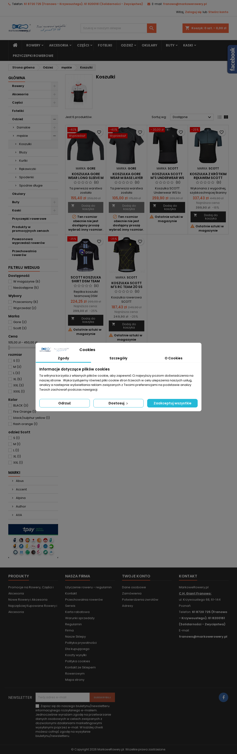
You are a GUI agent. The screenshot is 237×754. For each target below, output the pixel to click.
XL (17, 379)
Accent (21, 489)
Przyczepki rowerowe (33, 55)
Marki (14, 472)
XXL (18, 385)
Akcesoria (58, 45)
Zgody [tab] (63, 358)
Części (83, 45)
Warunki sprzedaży (80, 618)
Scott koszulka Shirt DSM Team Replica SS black (86, 281)
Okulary (149, 45)
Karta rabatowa (77, 612)
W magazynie (26, 281)
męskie (22, 135)
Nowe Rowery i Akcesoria (27, 599)
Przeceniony (25, 302)
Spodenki (26, 177)
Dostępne (192, 117)
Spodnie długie (31, 185)
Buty (170, 45)
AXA (18, 515)
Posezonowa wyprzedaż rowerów (28, 241)
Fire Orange (24, 411)
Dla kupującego (77, 649)
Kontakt (71, 593)
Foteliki (105, 45)
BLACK (20, 405)
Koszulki (25, 144)
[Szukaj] (118, 28)
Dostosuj (119, 403)
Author (20, 506)
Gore (20, 322)
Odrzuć (64, 403)
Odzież (127, 45)
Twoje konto (136, 576)
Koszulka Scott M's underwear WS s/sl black (167, 178)
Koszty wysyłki (76, 655)
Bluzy (23, 152)
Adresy (127, 605)
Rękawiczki (27, 169)
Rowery (33, 45)
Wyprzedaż (24, 308)
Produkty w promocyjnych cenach (30, 229)
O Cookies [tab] (173, 358)
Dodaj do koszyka (83, 207)
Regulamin (73, 624)
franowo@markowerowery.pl (185, 4)
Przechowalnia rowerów (24, 253)
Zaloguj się (193, 12)
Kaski (188, 45)
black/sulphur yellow (31, 418)
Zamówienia (131, 593)
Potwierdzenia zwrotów (140, 599)
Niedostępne (26, 287)
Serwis (70, 605)
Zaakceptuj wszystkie (172, 403)
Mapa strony (74, 679)
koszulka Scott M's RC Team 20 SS (126, 285)
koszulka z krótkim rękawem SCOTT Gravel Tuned (208, 178)
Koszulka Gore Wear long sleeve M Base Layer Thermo (86, 178)
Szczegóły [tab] (118, 358)
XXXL (19, 391)
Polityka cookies (77, 661)
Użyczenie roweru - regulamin (88, 587)
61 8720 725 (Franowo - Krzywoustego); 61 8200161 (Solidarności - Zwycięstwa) (83, 4)
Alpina (20, 498)
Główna (16, 78)
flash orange (25, 424)
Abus (19, 481)
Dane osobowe (134, 587)
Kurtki (23, 160)
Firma (69, 630)
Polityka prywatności (81, 642)
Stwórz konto (218, 12)
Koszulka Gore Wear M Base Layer (126, 176)
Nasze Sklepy (75, 636)
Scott (20, 328)
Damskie (23, 127)
